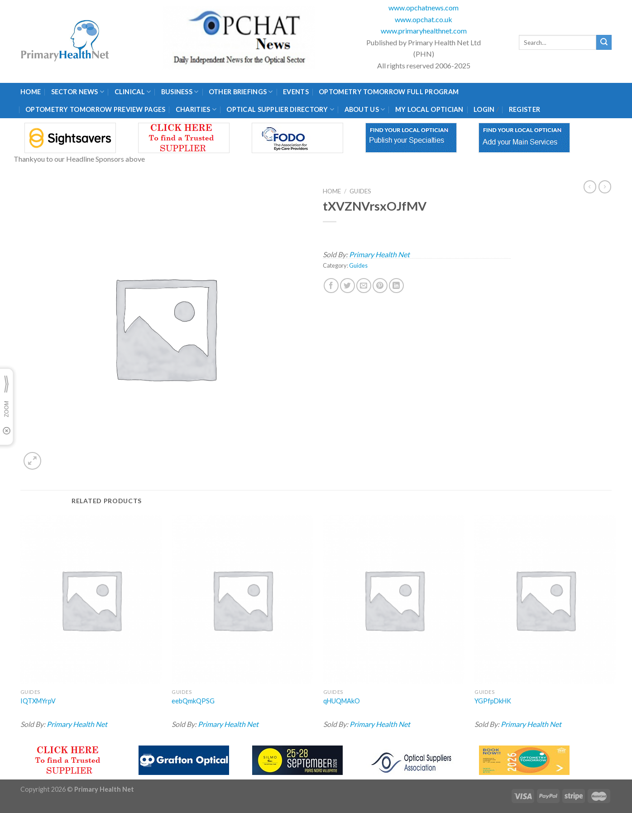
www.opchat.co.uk (423, 19)
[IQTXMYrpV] (91, 599)
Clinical (133, 91)
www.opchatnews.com (423, 7)
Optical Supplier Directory (280, 109)
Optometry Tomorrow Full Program (389, 92)
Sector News (78, 91)
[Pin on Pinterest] (380, 285)
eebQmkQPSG (193, 701)
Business (180, 91)
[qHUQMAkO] (393, 599)
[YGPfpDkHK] (545, 599)
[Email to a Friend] (363, 285)
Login (484, 109)
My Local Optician (429, 109)
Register (524, 109)
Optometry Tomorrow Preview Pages (95, 109)
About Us (365, 109)
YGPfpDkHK (492, 701)
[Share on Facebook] (331, 285)
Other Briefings (241, 91)
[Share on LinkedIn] (396, 285)
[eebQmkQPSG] (242, 599)
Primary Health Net (379, 254)
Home (30, 92)
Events (296, 92)
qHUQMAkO (341, 701)
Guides (360, 191)
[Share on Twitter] (347, 285)
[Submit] (604, 42)
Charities (196, 109)
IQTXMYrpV (38, 701)
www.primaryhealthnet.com (424, 30)
